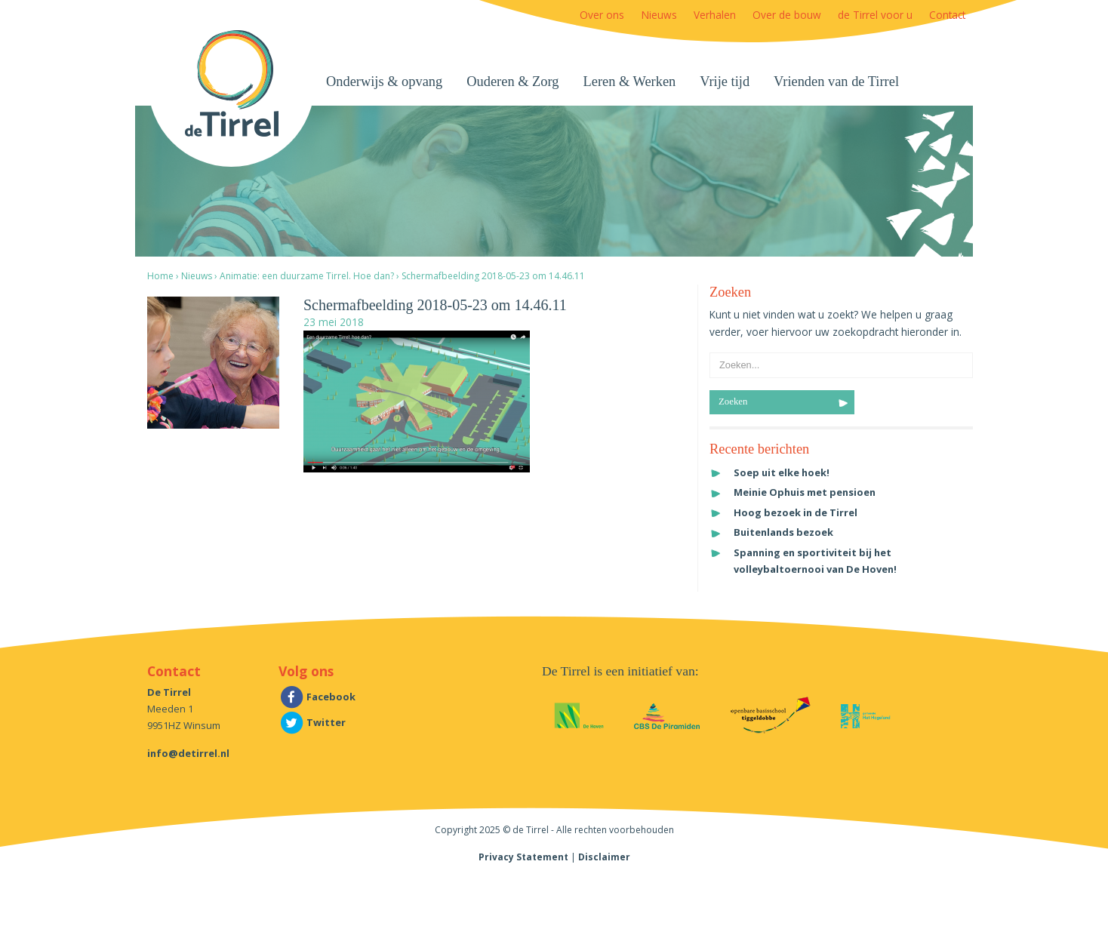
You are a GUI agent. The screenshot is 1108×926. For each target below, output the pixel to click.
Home (160, 275)
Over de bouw (787, 15)
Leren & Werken (629, 81)
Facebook (317, 696)
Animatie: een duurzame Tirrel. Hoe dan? (307, 275)
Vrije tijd (724, 81)
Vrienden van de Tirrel (836, 81)
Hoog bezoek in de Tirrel (795, 512)
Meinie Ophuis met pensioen (805, 492)
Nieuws (659, 15)
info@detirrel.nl (188, 753)
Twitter (312, 722)
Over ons (602, 15)
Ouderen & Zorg (512, 81)
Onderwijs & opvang (384, 81)
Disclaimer (604, 857)
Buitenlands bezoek (783, 532)
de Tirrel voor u (875, 15)
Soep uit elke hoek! (781, 472)
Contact (947, 15)
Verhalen (715, 15)
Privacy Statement (523, 857)
